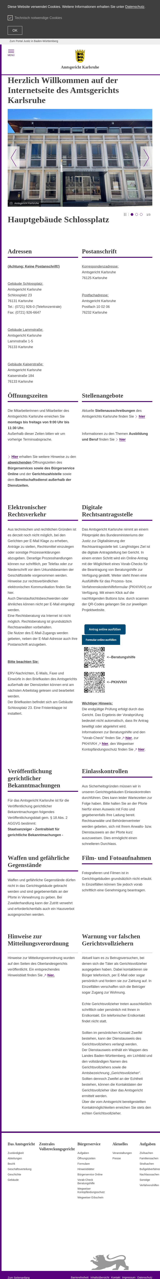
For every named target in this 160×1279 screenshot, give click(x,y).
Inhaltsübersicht (99, 1271)
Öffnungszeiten (87, 1152)
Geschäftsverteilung (19, 1162)
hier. (50, 969)
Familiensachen (148, 1152)
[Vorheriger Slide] (14, 157)
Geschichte (14, 1168)
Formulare (84, 1157)
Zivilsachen (146, 1146)
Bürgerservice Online (90, 1168)
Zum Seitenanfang (19, 1271)
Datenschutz (134, 7)
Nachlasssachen (149, 1168)
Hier (15, 450)
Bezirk (11, 1157)
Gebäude (13, 1173)
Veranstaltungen (122, 1146)
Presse (116, 1152)
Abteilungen (15, 1152)
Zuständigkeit (16, 1146)
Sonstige (144, 1173)
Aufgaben (83, 1146)
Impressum (128, 1271)
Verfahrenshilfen (149, 1179)
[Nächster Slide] (146, 157)
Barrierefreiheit (80, 1271)
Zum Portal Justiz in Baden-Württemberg (34, 41)
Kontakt (115, 1271)
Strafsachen (146, 1157)
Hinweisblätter (86, 1162)
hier (142, 410)
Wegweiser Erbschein (90, 1191)
